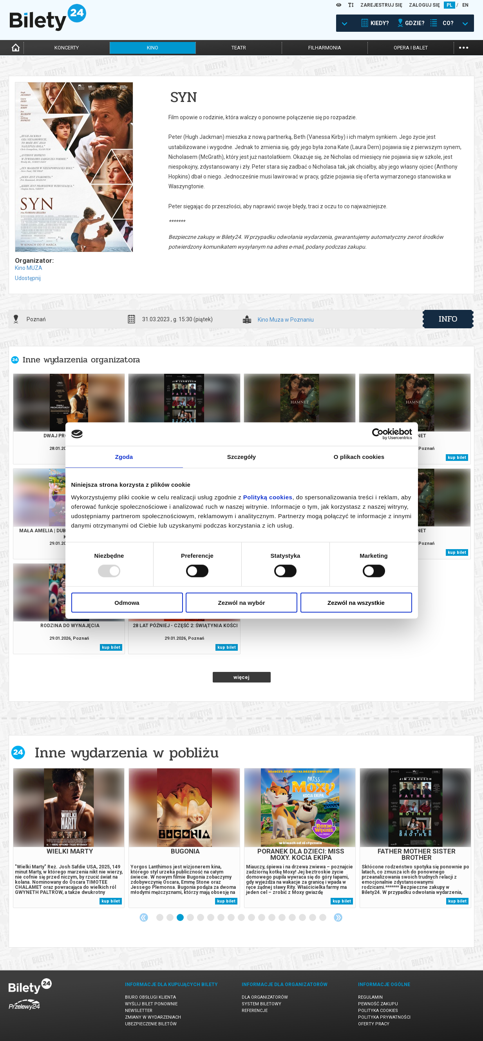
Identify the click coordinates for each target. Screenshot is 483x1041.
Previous (143, 917)
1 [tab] (160, 918)
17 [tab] (323, 918)
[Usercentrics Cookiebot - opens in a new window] (378, 434)
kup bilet (457, 457)
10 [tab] (252, 918)
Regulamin (370, 997)
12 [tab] (272, 918)
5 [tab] (201, 918)
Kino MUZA (28, 268)
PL (449, 5)
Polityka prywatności (384, 1017)
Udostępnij (28, 278)
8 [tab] (231, 918)
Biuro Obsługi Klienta (150, 997)
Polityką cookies (268, 496)
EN (465, 5)
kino (152, 48)
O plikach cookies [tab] (359, 456)
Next (338, 917)
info (448, 319)
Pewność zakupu (378, 1003)
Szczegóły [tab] (241, 456)
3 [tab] (181, 918)
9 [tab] (242, 918)
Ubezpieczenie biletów (151, 1023)
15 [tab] (303, 918)
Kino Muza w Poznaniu (286, 320)
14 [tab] (293, 918)
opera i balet (411, 48)
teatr (239, 48)
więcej (241, 677)
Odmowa (126, 602)
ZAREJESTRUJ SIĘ (381, 5)
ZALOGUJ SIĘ (424, 5)
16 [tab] (313, 918)
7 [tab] (221, 918)
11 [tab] (262, 918)
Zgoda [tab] (124, 456)
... (463, 47)
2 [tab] (170, 918)
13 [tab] (282, 918)
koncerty (66, 48)
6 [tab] (211, 918)
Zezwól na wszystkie (356, 602)
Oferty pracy (373, 1023)
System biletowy (261, 1003)
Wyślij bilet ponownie (151, 1003)
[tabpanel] (69, 838)
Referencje (255, 1010)
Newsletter (138, 1010)
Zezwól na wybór (241, 602)
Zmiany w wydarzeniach (153, 1017)
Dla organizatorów (265, 997)
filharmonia (324, 48)
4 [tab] (191, 918)
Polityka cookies (378, 1010)
